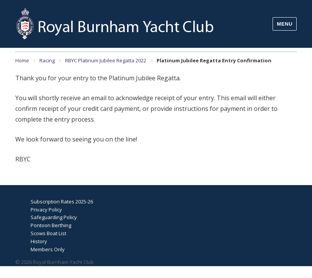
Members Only (48, 249)
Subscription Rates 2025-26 (62, 201)
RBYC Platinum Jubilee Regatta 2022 (105, 60)
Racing (47, 60)
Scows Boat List (48, 233)
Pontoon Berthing (51, 225)
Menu (284, 24)
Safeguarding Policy (54, 217)
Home (22, 60)
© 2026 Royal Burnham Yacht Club (54, 261)
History (39, 241)
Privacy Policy (46, 209)
